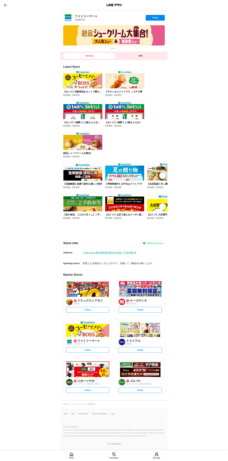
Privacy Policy (83, 414)
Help (73, 414)
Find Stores (113, 458)
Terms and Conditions (99, 414)
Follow (155, 18)
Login (113, 414)
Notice (65, 414)
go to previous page (6, 5)
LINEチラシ (114, 5)
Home (71, 458)
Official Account (154, 243)
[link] (68, 18)
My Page (156, 458)
